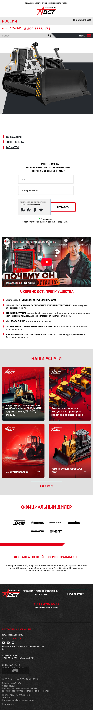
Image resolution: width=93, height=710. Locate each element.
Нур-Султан (47, 568)
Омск (56, 568)
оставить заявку (75, 594)
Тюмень (47, 570)
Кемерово (51, 565)
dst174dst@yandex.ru (12, 634)
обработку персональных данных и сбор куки (44, 221)
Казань (42, 565)
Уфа (53, 570)
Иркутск (35, 565)
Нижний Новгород (18, 568)
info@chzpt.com (82, 19)
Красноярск (74, 565)
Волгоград (11, 565)
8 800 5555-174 (37, 29)
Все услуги (46, 485)
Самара (80, 568)
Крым (84, 565)
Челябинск (61, 570)
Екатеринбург (23, 565)
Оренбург (64, 568)
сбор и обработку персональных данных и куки (25, 690)
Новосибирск (34, 568)
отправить (63, 207)
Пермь (72, 568)
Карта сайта (8, 703)
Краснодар (62, 565)
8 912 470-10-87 (46, 604)
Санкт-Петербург (34, 570)
